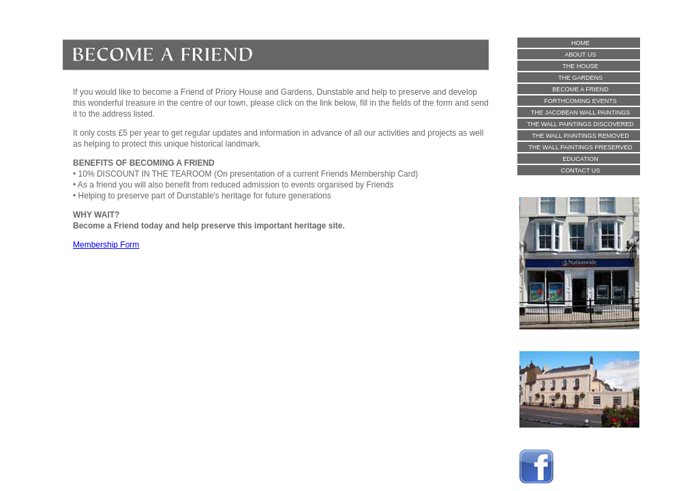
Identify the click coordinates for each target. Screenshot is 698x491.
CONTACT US (581, 170)
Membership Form (106, 245)
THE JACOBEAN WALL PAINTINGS (581, 112)
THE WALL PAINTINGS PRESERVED (580, 147)
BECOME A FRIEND (580, 89)
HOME (580, 43)
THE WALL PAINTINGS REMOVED (580, 135)
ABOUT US (580, 54)
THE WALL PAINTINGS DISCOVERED (580, 124)
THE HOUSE (580, 66)
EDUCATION (580, 158)
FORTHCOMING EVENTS (580, 101)
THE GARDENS (580, 77)
